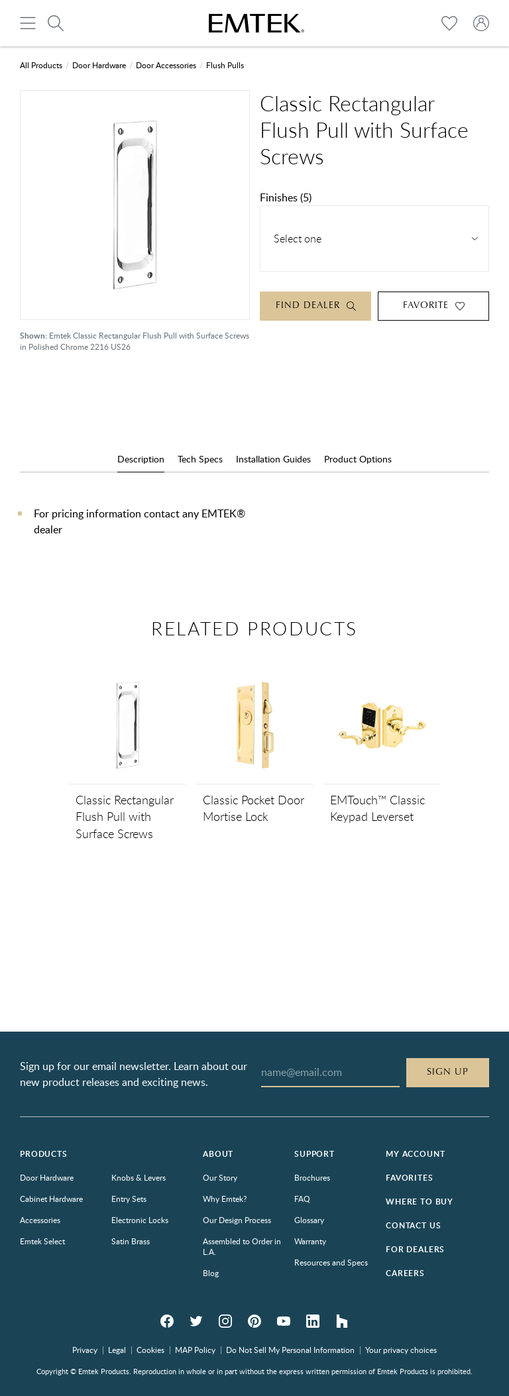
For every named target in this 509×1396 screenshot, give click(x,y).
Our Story (220, 1177)
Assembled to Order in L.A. (242, 1246)
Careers (405, 1273)
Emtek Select (42, 1241)
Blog (211, 1272)
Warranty (310, 1241)
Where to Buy (419, 1201)
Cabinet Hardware (51, 1198)
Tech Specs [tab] (200, 459)
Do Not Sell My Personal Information (290, 1349)
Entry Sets (128, 1198)
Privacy (84, 1349)
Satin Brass (130, 1241)
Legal (117, 1349)
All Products (41, 65)
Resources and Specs (331, 1262)
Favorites (409, 1177)
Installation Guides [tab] (273, 459)
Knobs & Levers (138, 1177)
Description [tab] (140, 459)
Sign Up (448, 1072)
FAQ (302, 1198)
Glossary (309, 1219)
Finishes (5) (285, 197)
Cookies (150, 1349)
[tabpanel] (254, 535)
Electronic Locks (139, 1219)
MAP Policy (195, 1349)
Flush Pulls (225, 65)
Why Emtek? (225, 1198)
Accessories (40, 1219)
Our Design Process (237, 1219)
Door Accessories (166, 65)
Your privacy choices (401, 1349)
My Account (415, 1153)
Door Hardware (99, 65)
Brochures (312, 1177)
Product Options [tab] (358, 459)
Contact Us (413, 1225)
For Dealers (415, 1249)
